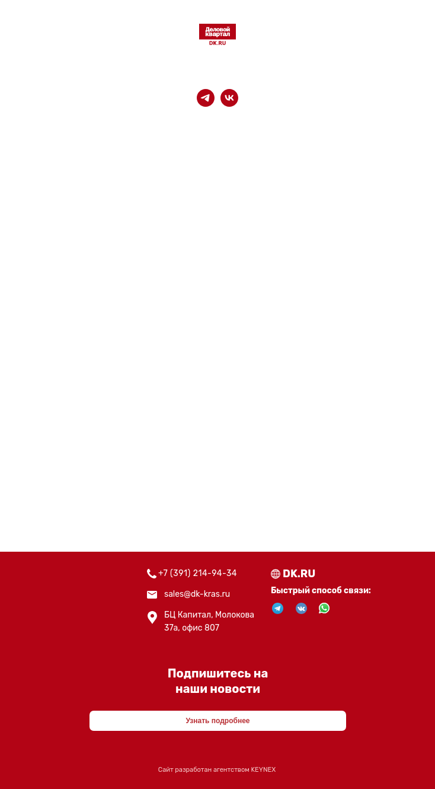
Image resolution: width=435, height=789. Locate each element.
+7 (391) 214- (185, 573)
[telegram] (206, 98)
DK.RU (299, 573)
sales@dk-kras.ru (197, 594)
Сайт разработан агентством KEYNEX (217, 770)
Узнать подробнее (217, 721)
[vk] (229, 98)
